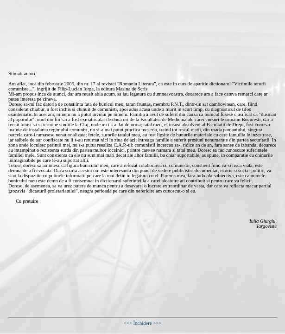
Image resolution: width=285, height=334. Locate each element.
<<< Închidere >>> (143, 323)
